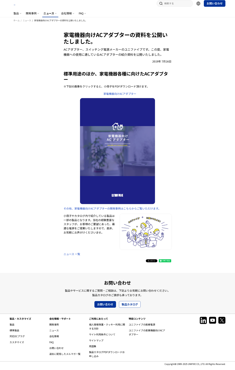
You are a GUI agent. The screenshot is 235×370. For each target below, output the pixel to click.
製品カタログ (130, 307)
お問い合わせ (215, 6)
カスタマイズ (17, 345)
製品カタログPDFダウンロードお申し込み (107, 357)
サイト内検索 (160, 6)
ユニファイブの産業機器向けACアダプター (147, 335)
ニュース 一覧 (72, 257)
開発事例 (31, 16)
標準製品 (14, 333)
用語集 (92, 349)
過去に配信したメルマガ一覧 (64, 356)
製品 (16, 16)
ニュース (48, 16)
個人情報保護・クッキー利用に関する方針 (107, 329)
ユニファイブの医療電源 (142, 327)
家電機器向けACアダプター (119, 96)
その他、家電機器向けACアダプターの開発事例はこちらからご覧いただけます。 (112, 211)
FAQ (81, 16)
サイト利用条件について (102, 337)
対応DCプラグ (17, 339)
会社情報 (66, 16)
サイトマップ (96, 343)
